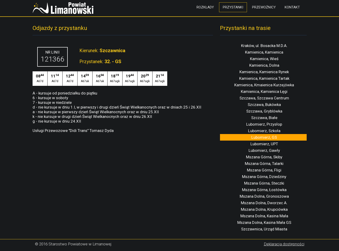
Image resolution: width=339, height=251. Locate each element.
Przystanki (233, 7)
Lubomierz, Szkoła (264, 130)
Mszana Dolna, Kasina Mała (264, 216)
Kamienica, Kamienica (264, 52)
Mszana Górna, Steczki (264, 183)
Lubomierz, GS (264, 137)
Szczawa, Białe (264, 117)
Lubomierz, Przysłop (264, 124)
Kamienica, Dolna (264, 65)
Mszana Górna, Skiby (264, 157)
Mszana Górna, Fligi (264, 170)
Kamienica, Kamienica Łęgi (264, 91)
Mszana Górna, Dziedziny (264, 176)
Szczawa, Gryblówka (264, 111)
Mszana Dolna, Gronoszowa (264, 196)
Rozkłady (205, 7)
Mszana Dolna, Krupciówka (264, 209)
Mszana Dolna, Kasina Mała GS (264, 222)
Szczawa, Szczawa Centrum (264, 98)
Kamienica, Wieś (264, 58)
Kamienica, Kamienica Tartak (264, 78)
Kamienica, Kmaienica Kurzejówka (264, 85)
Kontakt (292, 7)
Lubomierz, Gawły (264, 150)
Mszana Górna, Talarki (264, 163)
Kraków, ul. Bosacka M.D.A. (264, 45)
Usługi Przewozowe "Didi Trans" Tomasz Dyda (73, 130)
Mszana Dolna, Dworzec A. (264, 202)
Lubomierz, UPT (264, 144)
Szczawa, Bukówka (264, 104)
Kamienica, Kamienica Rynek (264, 71)
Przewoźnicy (264, 7)
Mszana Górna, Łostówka (264, 189)
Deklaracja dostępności (284, 244)
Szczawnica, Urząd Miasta (264, 229)
